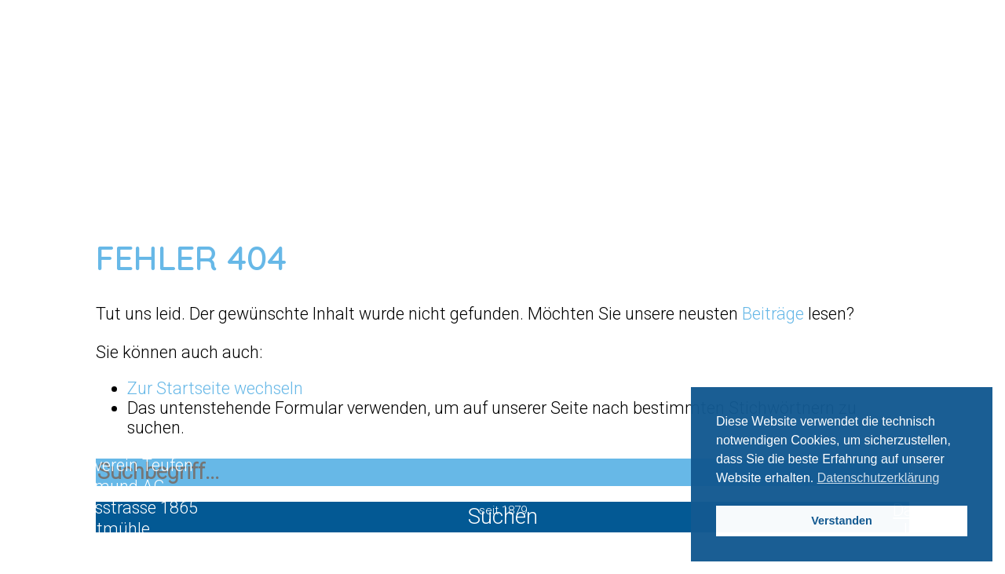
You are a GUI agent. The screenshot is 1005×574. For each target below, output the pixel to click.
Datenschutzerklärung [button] (878, 477)
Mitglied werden (503, 432)
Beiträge (773, 314)
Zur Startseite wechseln (215, 388)
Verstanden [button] (841, 520)
